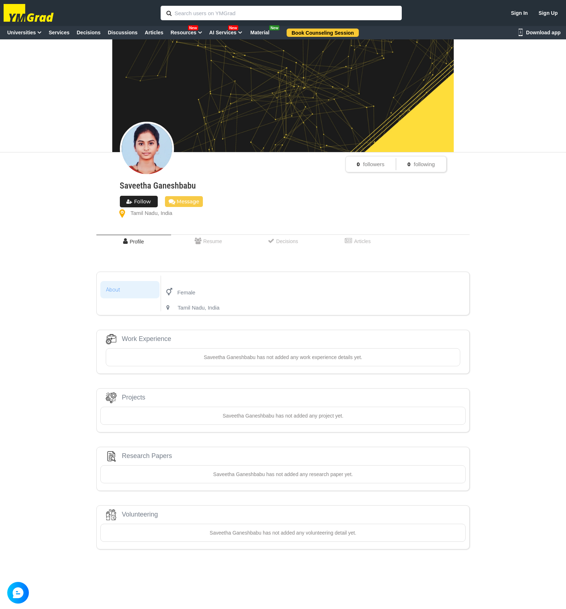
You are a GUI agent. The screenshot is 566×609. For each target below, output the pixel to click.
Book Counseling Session (323, 33)
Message (184, 201)
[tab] (133, 241)
